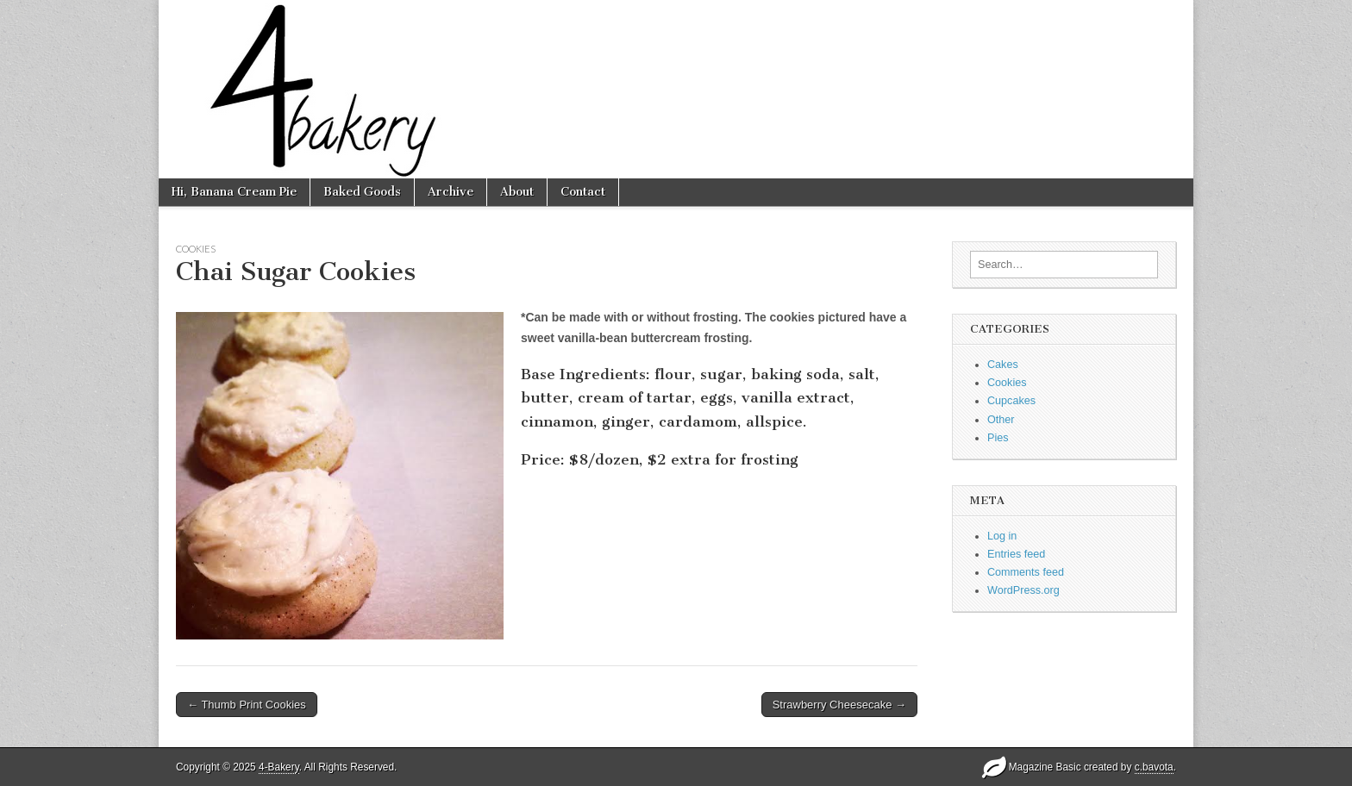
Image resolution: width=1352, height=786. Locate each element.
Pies (998, 438)
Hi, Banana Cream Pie (234, 191)
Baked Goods (362, 191)
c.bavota (1154, 767)
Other (1001, 420)
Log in (1002, 536)
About (517, 191)
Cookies (196, 248)
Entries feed (1016, 554)
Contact (582, 191)
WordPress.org (1023, 590)
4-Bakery (279, 767)
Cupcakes (1011, 401)
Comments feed (1025, 572)
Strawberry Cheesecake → (839, 704)
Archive (450, 191)
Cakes (1002, 365)
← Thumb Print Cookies (246, 704)
